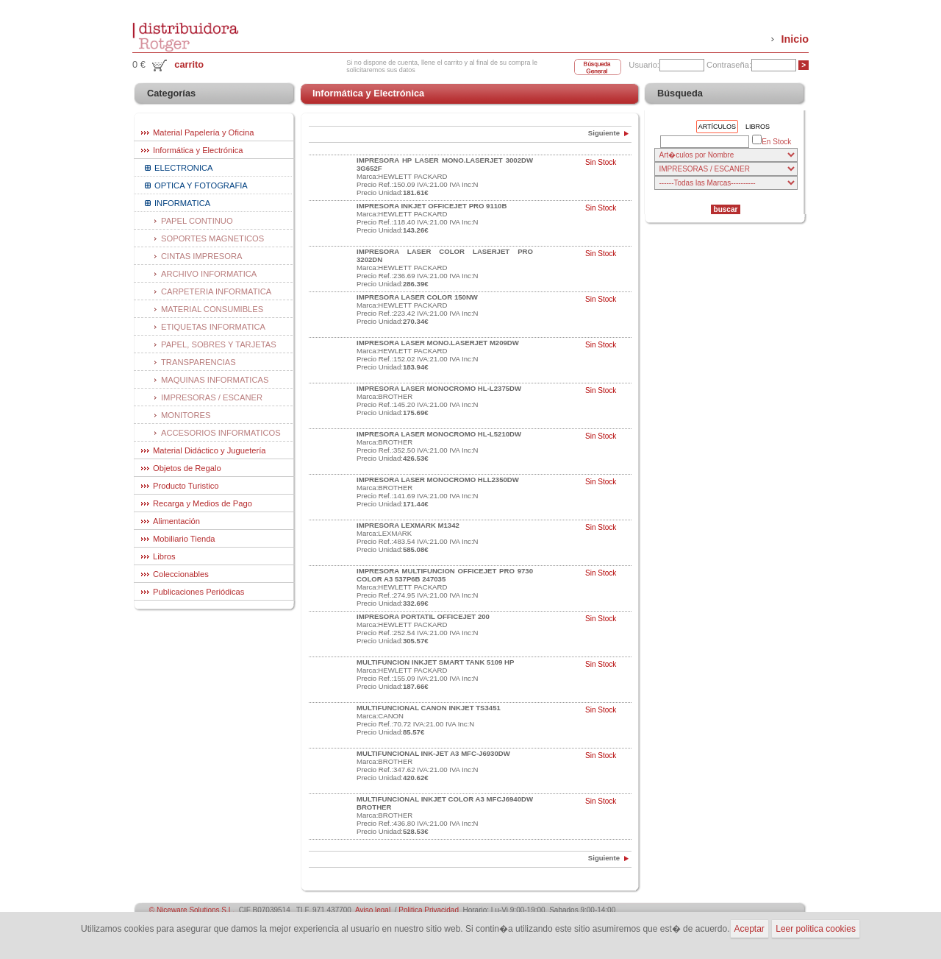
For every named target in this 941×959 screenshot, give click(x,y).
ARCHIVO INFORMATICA (209, 273)
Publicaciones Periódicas (198, 591)
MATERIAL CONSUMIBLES (212, 309)
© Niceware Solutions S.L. (192, 910)
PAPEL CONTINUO (197, 220)
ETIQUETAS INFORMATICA (213, 326)
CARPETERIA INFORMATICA (216, 291)
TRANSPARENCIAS (198, 362)
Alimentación (176, 521)
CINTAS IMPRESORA (201, 256)
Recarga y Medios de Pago (202, 503)
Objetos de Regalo (187, 468)
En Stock (771, 141)
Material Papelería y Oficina (203, 132)
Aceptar (749, 929)
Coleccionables (181, 574)
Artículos (717, 126)
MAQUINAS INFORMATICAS (214, 379)
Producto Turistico (186, 485)
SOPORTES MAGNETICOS (212, 238)
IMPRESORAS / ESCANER (211, 397)
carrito (189, 64)
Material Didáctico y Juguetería (209, 450)
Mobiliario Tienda (184, 538)
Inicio (795, 39)
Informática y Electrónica (198, 150)
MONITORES (186, 415)
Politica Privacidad (428, 910)
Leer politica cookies (816, 929)
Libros (164, 556)
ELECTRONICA (183, 167)
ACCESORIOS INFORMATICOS (221, 432)
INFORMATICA (182, 203)
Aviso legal (372, 910)
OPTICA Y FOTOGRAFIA (201, 185)
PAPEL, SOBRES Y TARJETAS (218, 344)
